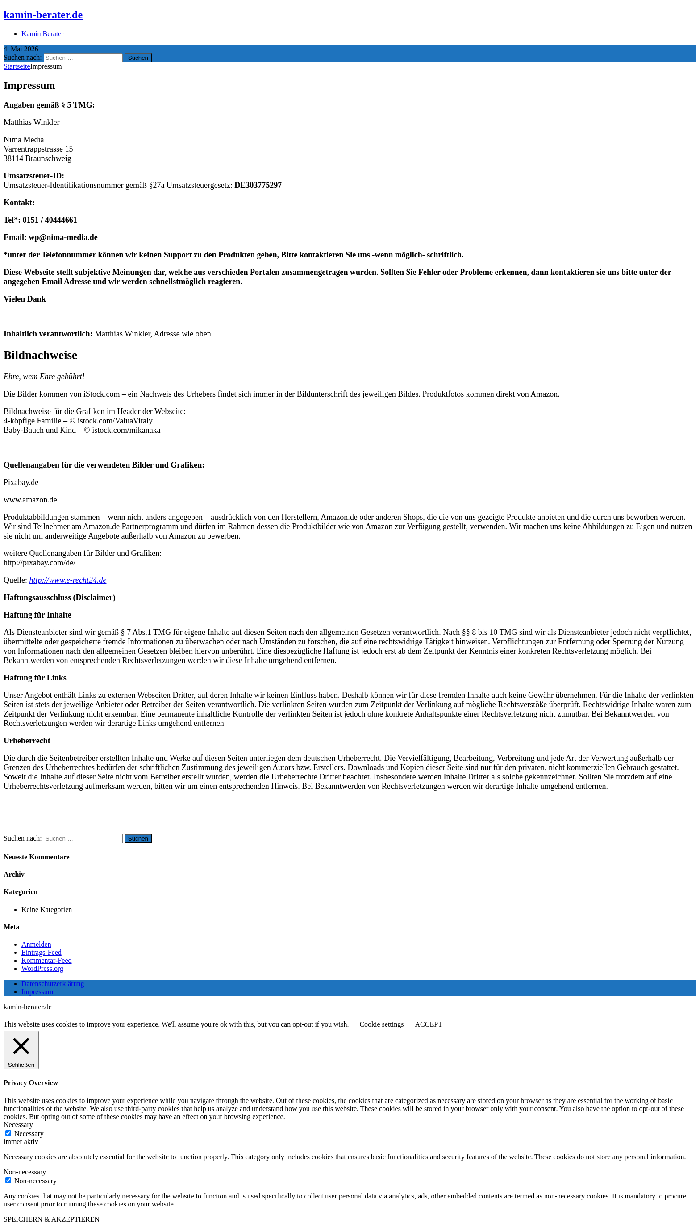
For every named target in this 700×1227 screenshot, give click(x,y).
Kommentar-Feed (46, 960)
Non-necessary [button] (25, 1172)
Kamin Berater (42, 33)
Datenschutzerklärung (52, 983)
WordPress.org (42, 968)
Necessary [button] (18, 1124)
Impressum (37, 991)
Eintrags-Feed (41, 952)
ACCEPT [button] (428, 1024)
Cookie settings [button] (381, 1024)
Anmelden (36, 944)
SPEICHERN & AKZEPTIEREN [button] (52, 1219)
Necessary (29, 1133)
